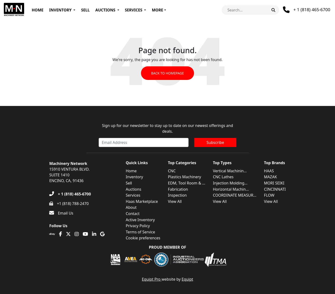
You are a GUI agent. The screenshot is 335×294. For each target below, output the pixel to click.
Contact (133, 213)
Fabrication (178, 189)
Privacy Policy (138, 225)
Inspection (177, 195)
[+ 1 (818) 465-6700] (70, 194)
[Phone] (306, 9)
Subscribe (215, 142)
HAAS (269, 170)
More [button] (157, 10)
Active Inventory (140, 219)
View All (175, 201)
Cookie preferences (143, 238)
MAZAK (270, 176)
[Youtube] (85, 234)
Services (133, 10)
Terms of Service (140, 232)
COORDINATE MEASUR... (234, 195)
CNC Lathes (223, 176)
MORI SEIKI (274, 183)
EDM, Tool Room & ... (186, 183)
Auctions (105, 10)
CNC (172, 170)
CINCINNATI (275, 189)
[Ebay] (52, 234)
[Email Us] (61, 213)
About (131, 207)
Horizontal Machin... (231, 189)
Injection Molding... (230, 183)
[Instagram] (77, 234)
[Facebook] (60, 234)
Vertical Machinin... (230, 170)
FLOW (269, 195)
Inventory (60, 10)
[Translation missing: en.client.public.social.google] (102, 234)
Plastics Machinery (184, 176)
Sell (85, 10)
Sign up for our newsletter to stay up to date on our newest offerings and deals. (167, 128)
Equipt (187, 279)
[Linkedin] (94, 234)
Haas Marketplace (142, 201)
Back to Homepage (167, 73)
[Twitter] (68, 234)
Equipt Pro (152, 279)
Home (37, 10)
